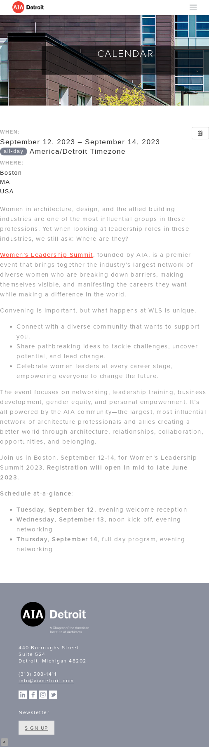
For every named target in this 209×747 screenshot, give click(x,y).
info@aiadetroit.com (46, 681)
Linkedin (23, 695)
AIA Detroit (28, 7)
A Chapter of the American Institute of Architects (55, 619)
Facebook (33, 695)
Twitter (53, 695)
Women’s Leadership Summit (46, 254)
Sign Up (36, 728)
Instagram (43, 695)
